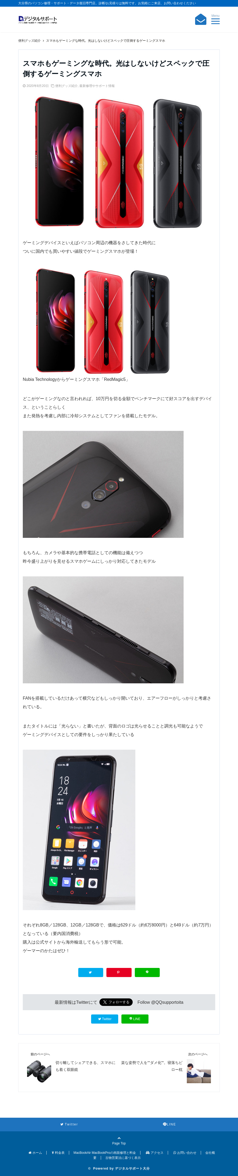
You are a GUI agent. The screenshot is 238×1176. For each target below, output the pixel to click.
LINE (134, 1019)
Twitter (104, 1019)
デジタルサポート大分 (132, 1168)
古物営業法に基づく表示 (123, 1158)
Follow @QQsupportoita (160, 1002)
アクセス (154, 1153)
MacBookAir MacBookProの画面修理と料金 (104, 1153)
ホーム (35, 1153)
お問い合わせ (184, 1153)
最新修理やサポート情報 (97, 86)
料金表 (58, 1153)
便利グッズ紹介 (66, 86)
